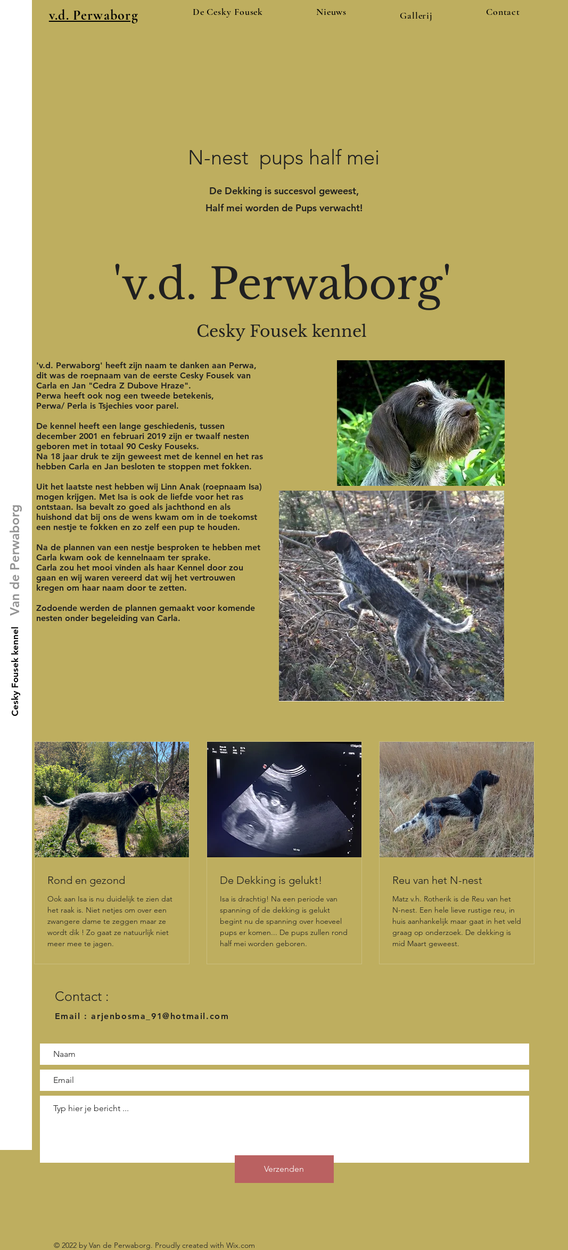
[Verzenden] (284, 1169)
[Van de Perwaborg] (15, 560)
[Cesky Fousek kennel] (15, 671)
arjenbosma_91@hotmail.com (160, 1016)
